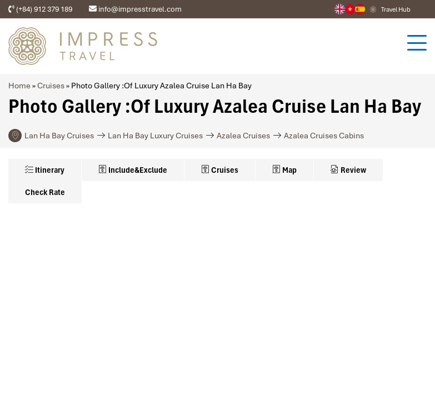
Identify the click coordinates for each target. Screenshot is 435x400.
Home (19, 86)
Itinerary (44, 170)
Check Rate (45, 192)
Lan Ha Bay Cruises (59, 136)
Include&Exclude (132, 170)
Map (284, 170)
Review (348, 170)
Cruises (50, 86)
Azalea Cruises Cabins (324, 136)
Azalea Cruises (243, 136)
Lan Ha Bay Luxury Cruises (155, 136)
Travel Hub (396, 9)
